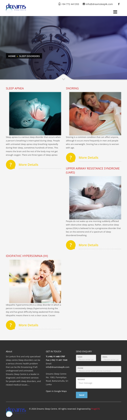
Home (12, 56)
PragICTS (95, 408)
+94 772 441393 (70, 4)
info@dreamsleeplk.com (99, 4)
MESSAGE (81, 379)
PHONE (80, 368)
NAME (80, 357)
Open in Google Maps (56, 391)
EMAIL (104, 357)
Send (81, 395)
